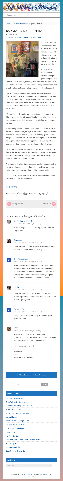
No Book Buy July (12, 436)
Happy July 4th (11, 443)
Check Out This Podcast (15, 428)
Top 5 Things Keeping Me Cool (17, 421)
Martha (16, 287)
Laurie (16, 328)
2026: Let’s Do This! (13, 409)
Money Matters (11, 417)
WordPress (47, 474)
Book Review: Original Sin (15, 451)
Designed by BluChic (31, 476)
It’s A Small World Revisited (17, 413)
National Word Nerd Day (15, 398)
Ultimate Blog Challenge (32, 37)
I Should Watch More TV (15, 425)
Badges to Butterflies (24, 31)
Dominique (18, 240)
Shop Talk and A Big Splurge (16, 402)
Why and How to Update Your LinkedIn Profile (23, 440)
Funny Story (10, 432)
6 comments (11, 187)
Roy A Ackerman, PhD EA (23, 221)
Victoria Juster (19, 309)
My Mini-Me (47, 204)
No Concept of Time (13, 447)
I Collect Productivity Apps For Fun (19, 406)
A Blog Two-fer (17, 204)
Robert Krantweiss (21, 259)
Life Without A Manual (20, 24)
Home (9, 24)
